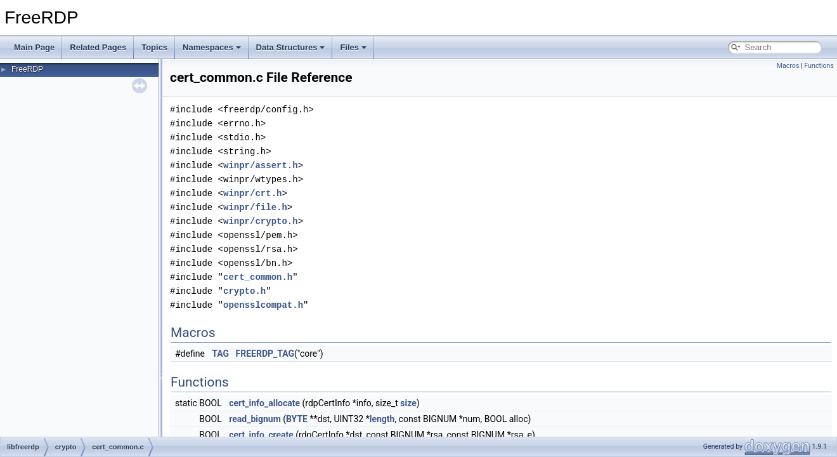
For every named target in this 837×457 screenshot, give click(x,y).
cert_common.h (257, 277)
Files (353, 47)
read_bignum (255, 419)
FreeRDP (27, 69)
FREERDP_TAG (265, 353)
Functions (819, 66)
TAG (220, 353)
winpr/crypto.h (260, 221)
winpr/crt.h (252, 193)
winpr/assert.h (260, 165)
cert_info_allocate (264, 403)
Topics (154, 47)
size (408, 403)
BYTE (297, 419)
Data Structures (290, 47)
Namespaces (212, 47)
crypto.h (244, 291)
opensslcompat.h (263, 305)
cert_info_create (261, 435)
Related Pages (98, 47)
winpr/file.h (255, 207)
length (382, 419)
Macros (788, 66)
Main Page (34, 47)
